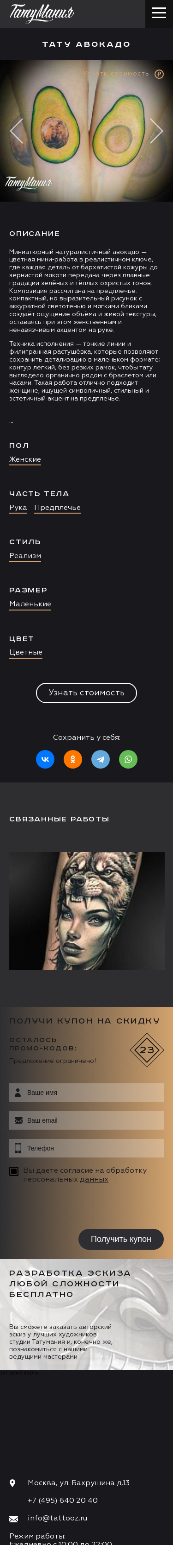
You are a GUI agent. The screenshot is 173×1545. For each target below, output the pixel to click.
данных (94, 1179)
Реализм (25, 556)
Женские (25, 460)
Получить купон (121, 1239)
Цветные (25, 652)
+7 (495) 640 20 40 (63, 1501)
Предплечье (57, 508)
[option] (86, 421)
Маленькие (30, 604)
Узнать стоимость (86, 693)
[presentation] (68, 1208)
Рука (18, 508)
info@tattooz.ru (57, 1518)
